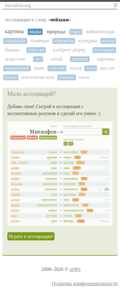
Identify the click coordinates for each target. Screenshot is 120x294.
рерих (11, 77)
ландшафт (15, 40)
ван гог (107, 68)
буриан (12, 49)
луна (91, 68)
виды (35, 31)
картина (14, 31)
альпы (108, 40)
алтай (56, 58)
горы (76, 31)
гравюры (40, 40)
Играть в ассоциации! (31, 236)
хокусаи (36, 49)
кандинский (17, 68)
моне (39, 68)
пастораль (104, 49)
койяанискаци (100, 31)
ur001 (75, 269)
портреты (63, 40)
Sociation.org (18, 5)
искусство (15, 58)
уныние (67, 77)
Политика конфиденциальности (85, 283)
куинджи (88, 40)
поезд (75, 68)
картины (106, 58)
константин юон (38, 77)
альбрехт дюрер (69, 49)
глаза (84, 77)
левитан (80, 58)
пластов (57, 68)
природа (56, 31)
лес (38, 58)
